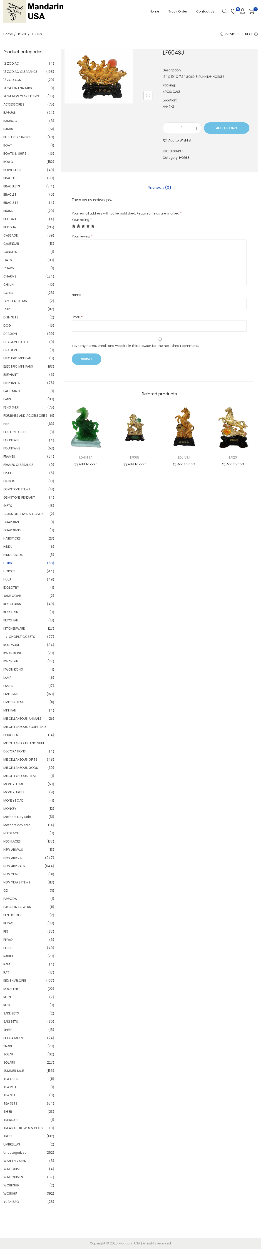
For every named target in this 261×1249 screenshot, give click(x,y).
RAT (6, 972)
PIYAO (8, 939)
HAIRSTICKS (12, 538)
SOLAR (8, 1054)
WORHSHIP (11, 1185)
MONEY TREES (13, 792)
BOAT (7, 145)
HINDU (7, 546)
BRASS (8, 211)
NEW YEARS (11, 874)
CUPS (7, 309)
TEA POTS (10, 1087)
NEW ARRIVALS (14, 866)
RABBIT (8, 956)
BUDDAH (9, 219)
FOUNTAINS (11, 448)
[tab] (159, 187)
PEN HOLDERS (13, 915)
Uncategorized (15, 1152)
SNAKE (8, 1046)
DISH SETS (10, 317)
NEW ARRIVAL (13, 857)
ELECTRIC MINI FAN (17, 358)
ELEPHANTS (11, 383)
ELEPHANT (10, 374)
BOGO (8, 161)
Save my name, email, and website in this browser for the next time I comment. (135, 345)
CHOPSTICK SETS (22, 636)
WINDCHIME (12, 1169)
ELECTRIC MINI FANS (18, 366)
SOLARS (9, 1062)
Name (78, 295)
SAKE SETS (11, 1013)
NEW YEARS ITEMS (16, 882)
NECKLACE (11, 833)
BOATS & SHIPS (14, 153)
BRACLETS (10, 202)
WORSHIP (10, 1193)
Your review (82, 236)
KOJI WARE (11, 645)
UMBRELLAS (11, 1144)
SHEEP (7, 1029)
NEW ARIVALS (13, 849)
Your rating (82, 219)
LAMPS (8, 686)
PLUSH (7, 948)
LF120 (233, 457)
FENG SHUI (11, 407)
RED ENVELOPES (15, 980)
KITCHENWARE (14, 628)
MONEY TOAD (14, 784)
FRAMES (9, 456)
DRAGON (10, 333)
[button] (177, 140)
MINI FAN (9, 710)
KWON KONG (13, 669)
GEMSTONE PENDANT (19, 497)
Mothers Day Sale (17, 817)
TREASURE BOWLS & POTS (23, 1128)
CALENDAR (11, 243)
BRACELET (10, 178)
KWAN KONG (12, 653)
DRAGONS (11, 350)
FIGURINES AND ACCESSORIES (25, 415)
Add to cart (227, 128)
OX (5, 890)
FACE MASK (11, 391)
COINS (8, 292)
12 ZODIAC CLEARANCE (20, 71)
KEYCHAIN (10, 612)
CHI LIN (8, 284)
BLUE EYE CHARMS (16, 137)
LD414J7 (85, 457)
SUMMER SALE (13, 1070)
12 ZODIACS (12, 80)
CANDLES (10, 252)
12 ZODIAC (11, 63)
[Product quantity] (182, 128)
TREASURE (10, 1120)
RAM (6, 964)
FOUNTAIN (11, 440)
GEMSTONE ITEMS (16, 489)
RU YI (7, 997)
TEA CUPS (10, 1079)
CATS (7, 260)
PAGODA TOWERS (17, 907)
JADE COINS (12, 595)
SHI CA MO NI (13, 1038)
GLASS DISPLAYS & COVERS (24, 514)
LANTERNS (10, 694)
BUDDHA (9, 227)
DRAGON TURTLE (16, 342)
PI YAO (8, 923)
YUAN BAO (11, 1201)
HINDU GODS (13, 555)
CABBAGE (10, 235)
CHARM (9, 268)
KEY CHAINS (12, 604)
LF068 (134, 457)
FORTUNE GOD (14, 432)
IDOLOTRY (11, 587)
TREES (7, 1136)
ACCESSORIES (13, 104)
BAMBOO (10, 121)
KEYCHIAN (10, 620)
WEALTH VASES (14, 1160)
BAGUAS (9, 112)
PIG (5, 931)
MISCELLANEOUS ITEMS (20, 776)
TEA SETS (10, 1103)
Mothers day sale (16, 825)
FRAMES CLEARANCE (18, 464)
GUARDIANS (12, 530)
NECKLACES (12, 841)
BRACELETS (11, 186)
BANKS (8, 129)
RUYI (6, 1005)
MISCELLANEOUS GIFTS (20, 759)
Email (77, 317)
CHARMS (9, 276)
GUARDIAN (11, 522)
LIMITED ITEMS (14, 702)
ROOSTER (10, 989)
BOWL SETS (12, 170)
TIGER (7, 1111)
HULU (7, 579)
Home (8, 34)
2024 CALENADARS (17, 88)
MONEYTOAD (13, 800)
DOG (7, 325)
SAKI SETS (10, 1021)
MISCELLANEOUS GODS (20, 767)
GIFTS (7, 505)
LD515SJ (184, 457)
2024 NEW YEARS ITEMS (21, 96)
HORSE (22, 34)
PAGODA (10, 898)
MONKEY (9, 808)
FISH (6, 423)
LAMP (7, 677)
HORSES (9, 571)
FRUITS (8, 473)
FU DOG (9, 481)
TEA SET (9, 1095)
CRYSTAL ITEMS (15, 301)
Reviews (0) (159, 187)
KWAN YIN (10, 661)
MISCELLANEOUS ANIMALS (22, 718)
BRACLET (10, 194)
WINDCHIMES (13, 1177)
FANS (7, 399)
